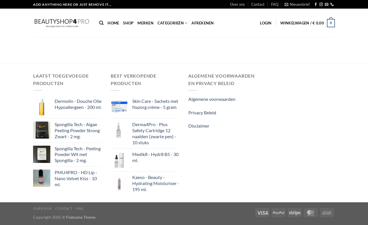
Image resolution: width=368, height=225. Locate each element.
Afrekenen (202, 23)
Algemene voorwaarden (211, 99)
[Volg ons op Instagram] (321, 5)
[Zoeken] (101, 23)
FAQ (274, 4)
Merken (145, 23)
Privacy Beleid (202, 112)
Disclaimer (198, 125)
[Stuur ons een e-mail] (326, 5)
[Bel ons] (332, 5)
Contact (257, 4)
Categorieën (172, 23)
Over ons (237, 4)
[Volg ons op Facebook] (315, 5)
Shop (128, 23)
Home (113, 23)
